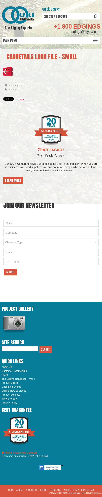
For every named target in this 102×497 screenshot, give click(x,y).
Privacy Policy (9, 402)
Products (31, 490)
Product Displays (11, 394)
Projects (56, 490)
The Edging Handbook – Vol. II (18, 378)
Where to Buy (9, 398)
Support (43, 490)
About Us (7, 366)
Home (11, 490)
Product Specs (10, 382)
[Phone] (51, 261)
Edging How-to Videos (14, 390)
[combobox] (51, 242)
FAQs (5, 374)
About (19, 490)
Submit (10, 272)
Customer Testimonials (14, 370)
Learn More (13, 180)
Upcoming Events (11, 386)
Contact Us (87, 490)
